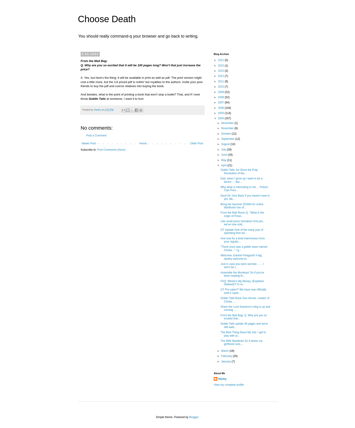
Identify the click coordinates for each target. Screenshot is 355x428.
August (225, 144)
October (226, 133)
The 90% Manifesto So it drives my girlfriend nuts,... (241, 342)
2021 (221, 60)
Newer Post (89, 143)
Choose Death (107, 19)
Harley (222, 378)
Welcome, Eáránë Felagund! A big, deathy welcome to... (241, 257)
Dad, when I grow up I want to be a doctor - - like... (241, 180)
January (226, 361)
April (224, 165)
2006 (221, 107)
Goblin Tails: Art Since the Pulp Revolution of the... (239, 171)
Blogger (193, 417)
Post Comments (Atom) (111, 149)
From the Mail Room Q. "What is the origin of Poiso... (242, 214)
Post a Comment (96, 135)
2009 (221, 92)
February (227, 356)
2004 (221, 118)
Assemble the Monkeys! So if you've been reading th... (242, 274)
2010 (221, 86)
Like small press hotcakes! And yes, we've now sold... (242, 223)
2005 (221, 113)
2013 (221, 70)
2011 (221, 81)
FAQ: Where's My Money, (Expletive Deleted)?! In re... (242, 283)
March (225, 350)
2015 (221, 65)
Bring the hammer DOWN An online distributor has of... (242, 206)
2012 (221, 76)
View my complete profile (229, 384)
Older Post (196, 143)
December (228, 123)
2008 (221, 97)
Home (143, 143)
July (224, 149)
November (228, 128)
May (224, 160)
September (228, 138)
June (224, 154)
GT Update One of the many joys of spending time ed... (242, 231)
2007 (221, 102)
